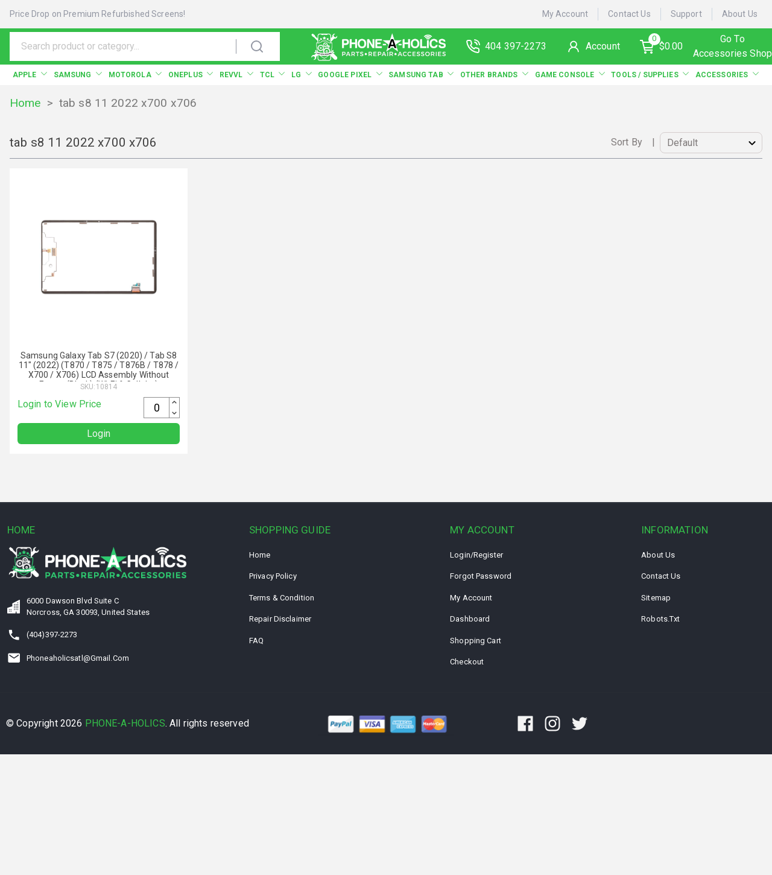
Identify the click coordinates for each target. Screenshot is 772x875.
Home (25, 103)
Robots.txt (660, 618)
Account (603, 46)
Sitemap (656, 597)
